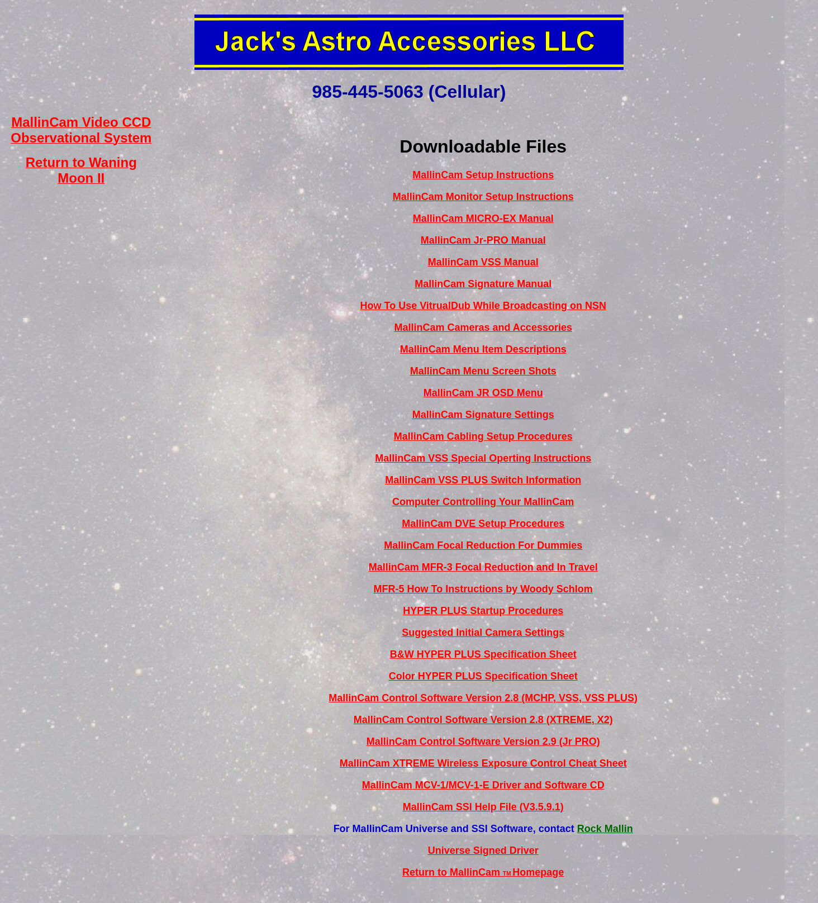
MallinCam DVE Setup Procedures (483, 523)
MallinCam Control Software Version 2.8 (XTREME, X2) (483, 719)
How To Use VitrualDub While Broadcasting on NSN (483, 305)
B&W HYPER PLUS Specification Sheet (483, 654)
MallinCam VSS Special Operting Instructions (483, 458)
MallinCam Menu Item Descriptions (483, 349)
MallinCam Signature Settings (483, 414)
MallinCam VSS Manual (483, 262)
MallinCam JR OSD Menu (483, 392)
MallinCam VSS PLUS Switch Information (483, 480)
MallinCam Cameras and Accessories (483, 327)
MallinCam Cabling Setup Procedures (483, 436)
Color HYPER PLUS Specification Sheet (483, 676)
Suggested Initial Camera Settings (483, 632)
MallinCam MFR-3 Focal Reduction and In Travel (483, 567)
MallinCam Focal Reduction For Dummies (483, 545)
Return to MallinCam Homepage (483, 872)
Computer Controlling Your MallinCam (483, 501)
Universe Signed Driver (483, 850)
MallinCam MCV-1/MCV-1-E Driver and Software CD (483, 785)
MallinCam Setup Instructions (483, 174)
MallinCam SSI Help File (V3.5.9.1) (483, 806)
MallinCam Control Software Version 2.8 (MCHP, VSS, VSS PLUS (481, 698)
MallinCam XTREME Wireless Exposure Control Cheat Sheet (483, 763)
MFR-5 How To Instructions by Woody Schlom (483, 589)
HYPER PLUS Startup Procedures (483, 610)
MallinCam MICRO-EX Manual (483, 218)
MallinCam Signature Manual (483, 283)
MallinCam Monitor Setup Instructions (483, 196)
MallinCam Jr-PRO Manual (483, 240)
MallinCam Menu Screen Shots (483, 371)
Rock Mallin (605, 828)
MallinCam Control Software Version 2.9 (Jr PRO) (483, 741)
